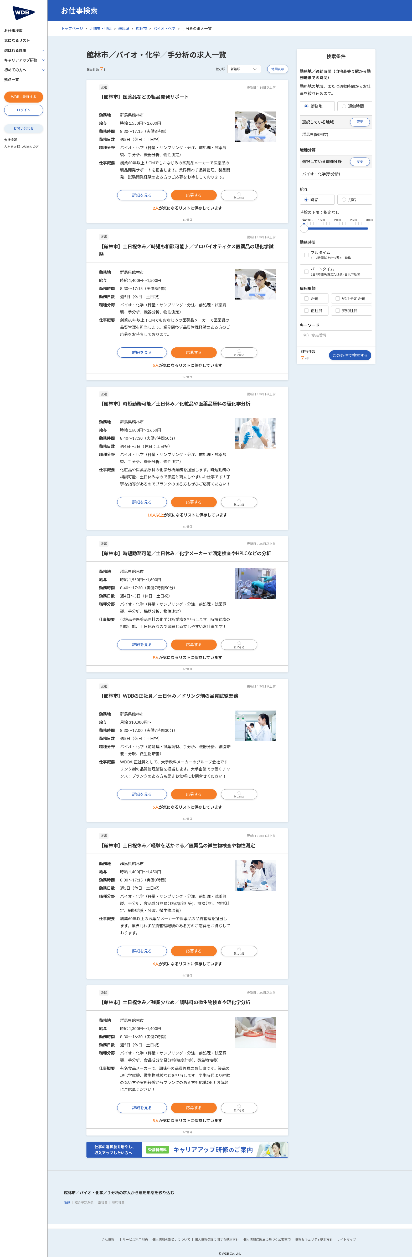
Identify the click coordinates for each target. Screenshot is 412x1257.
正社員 (313, 310)
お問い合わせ (23, 128)
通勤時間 (353, 106)
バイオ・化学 (164, 28)
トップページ (72, 28)
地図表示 (277, 69)
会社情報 (10, 140)
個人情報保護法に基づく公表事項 (267, 1239)
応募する (194, 195)
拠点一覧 (11, 79)
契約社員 (347, 310)
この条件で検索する (350, 355)
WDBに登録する (23, 97)
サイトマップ (346, 1239)
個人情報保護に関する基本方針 (217, 1239)
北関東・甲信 (101, 28)
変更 (360, 122)
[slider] (304, 227)
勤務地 (313, 106)
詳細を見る (142, 195)
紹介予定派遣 (350, 298)
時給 (311, 199)
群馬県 (123, 28)
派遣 (311, 298)
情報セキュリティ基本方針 (314, 1239)
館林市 (141, 28)
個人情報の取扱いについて (171, 1239)
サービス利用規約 (135, 1239)
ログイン (23, 110)
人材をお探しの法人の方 (21, 147)
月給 (349, 199)
